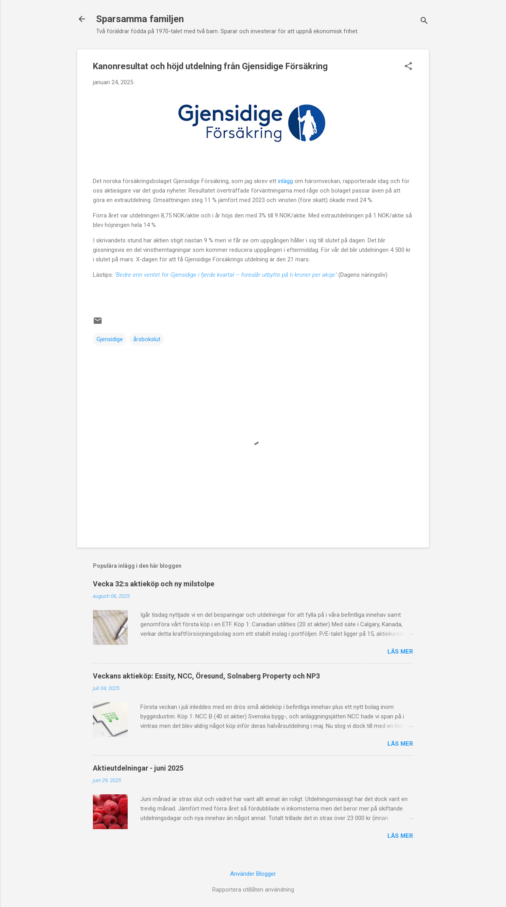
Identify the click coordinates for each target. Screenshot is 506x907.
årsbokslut (146, 339)
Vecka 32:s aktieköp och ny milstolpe (153, 584)
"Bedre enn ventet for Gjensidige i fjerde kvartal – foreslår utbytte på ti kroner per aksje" (226, 274)
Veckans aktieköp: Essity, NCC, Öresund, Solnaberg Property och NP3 (206, 676)
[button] (408, 66)
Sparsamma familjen (140, 19)
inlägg (285, 181)
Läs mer (400, 651)
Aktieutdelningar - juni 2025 (138, 768)
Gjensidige (109, 339)
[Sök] (424, 21)
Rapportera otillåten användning (253, 889)
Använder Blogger (253, 873)
